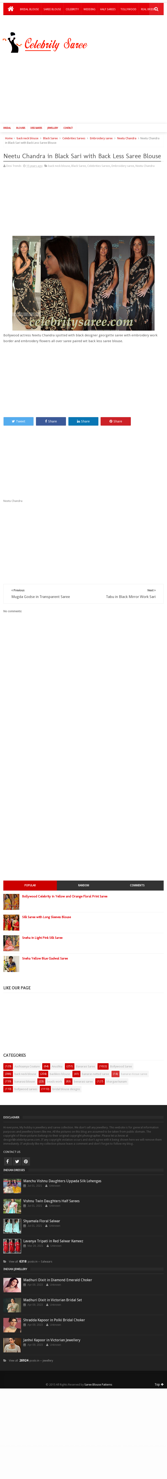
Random (83, 882)
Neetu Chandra (126, 134)
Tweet (18, 418)
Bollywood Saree (121, 1063)
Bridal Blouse (29, 9)
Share (51, 418)
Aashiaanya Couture (27, 1063)
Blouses (20, 124)
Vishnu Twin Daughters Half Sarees (51, 1198)
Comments (137, 882)
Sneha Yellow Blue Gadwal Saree (45, 955)
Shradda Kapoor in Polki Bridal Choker (54, 1317)
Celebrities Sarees (73, 134)
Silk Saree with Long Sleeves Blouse (46, 914)
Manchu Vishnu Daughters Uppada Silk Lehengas (62, 1178)
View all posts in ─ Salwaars (30, 1258)
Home (9, 134)
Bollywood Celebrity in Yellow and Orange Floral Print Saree (64, 893)
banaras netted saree (95, 1070)
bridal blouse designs (66, 1085)
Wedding (89, 9)
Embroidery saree (101, 134)
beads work (54, 1078)
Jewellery (52, 124)
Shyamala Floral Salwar (41, 1218)
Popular (30, 882)
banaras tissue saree (134, 1070)
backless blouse (60, 1070)
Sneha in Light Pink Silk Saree (42, 934)
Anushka (57, 1063)
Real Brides (148, 9)
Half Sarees (108, 9)
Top (159, 1381)
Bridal (7, 124)
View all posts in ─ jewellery (31, 1357)
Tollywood (128, 9)
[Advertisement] (40, 200)
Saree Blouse (52, 9)
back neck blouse (27, 134)
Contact (68, 124)
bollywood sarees (25, 1085)
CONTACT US (11, 1148)
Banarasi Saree (85, 1063)
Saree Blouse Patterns (98, 1381)
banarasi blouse (24, 1078)
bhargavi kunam (116, 1078)
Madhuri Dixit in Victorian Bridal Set (52, 1297)
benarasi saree (83, 1078)
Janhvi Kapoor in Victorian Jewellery (51, 1337)
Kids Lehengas (29, 20)
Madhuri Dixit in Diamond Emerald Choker (57, 1277)
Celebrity (72, 9)
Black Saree (50, 134)
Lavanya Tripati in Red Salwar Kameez (53, 1238)
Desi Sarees (36, 124)
